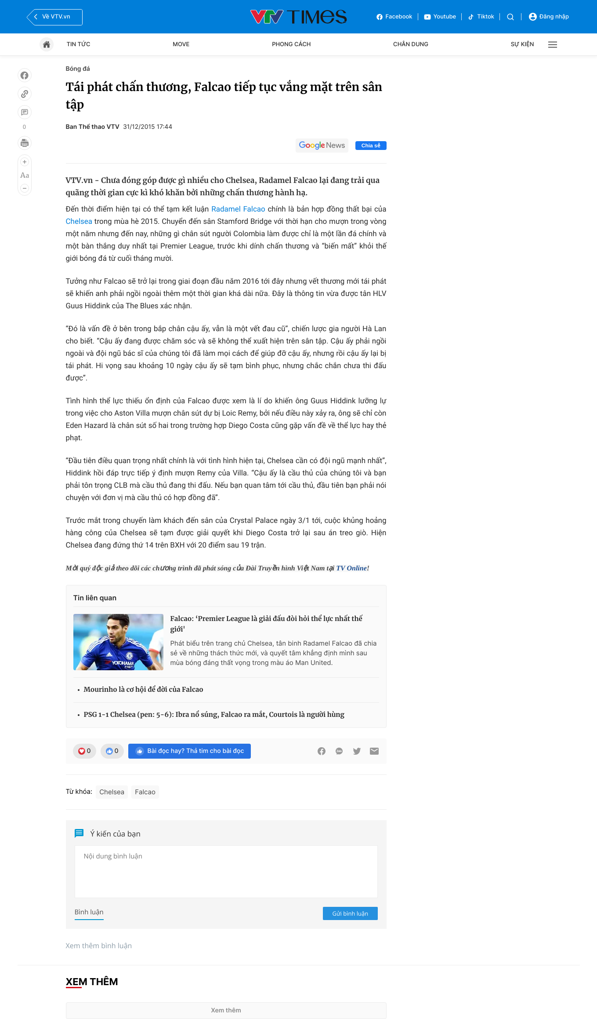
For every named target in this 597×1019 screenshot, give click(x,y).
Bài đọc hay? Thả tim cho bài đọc (189, 751)
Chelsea (79, 221)
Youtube (439, 17)
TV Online (351, 568)
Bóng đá (78, 69)
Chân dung (410, 44)
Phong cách (291, 44)
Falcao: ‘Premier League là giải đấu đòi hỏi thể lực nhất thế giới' (266, 624)
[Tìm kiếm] (510, 17)
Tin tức (78, 44)
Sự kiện (522, 44)
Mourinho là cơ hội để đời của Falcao (143, 690)
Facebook (394, 17)
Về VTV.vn (51, 17)
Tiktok (480, 17)
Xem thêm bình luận (99, 945)
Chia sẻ (371, 145)
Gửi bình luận (351, 913)
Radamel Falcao (238, 209)
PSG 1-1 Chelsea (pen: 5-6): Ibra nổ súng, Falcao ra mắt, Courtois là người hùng (214, 715)
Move (181, 44)
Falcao (145, 792)
